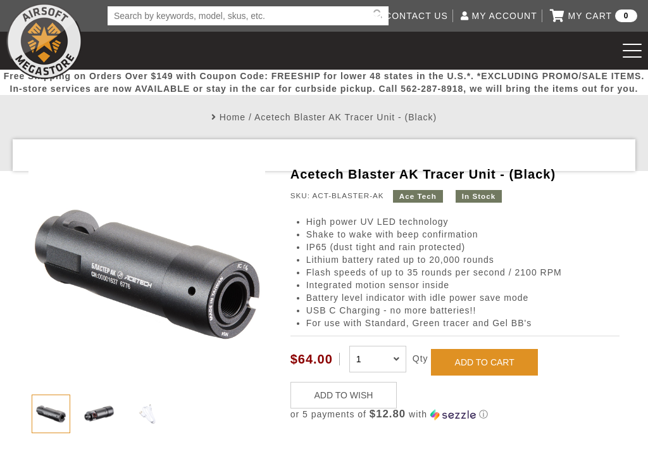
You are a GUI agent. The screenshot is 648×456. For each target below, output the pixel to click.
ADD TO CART (484, 362)
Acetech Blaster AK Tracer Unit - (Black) (345, 117)
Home (233, 117)
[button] (455, 414)
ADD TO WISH (344, 395)
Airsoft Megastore (44, 41)
